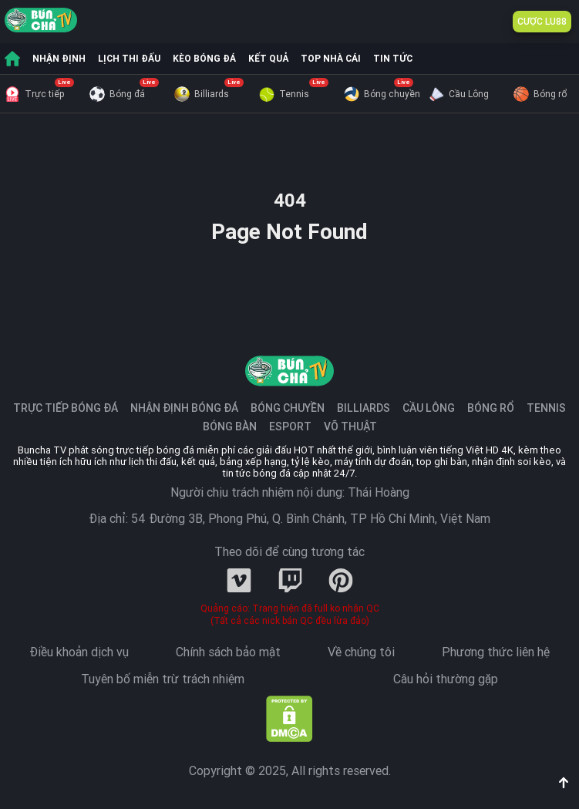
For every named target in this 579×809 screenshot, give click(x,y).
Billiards (201, 94)
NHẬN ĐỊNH (59, 58)
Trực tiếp (35, 94)
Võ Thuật (350, 426)
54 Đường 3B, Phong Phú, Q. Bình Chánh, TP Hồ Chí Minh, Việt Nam (310, 518)
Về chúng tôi (361, 652)
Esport (290, 426)
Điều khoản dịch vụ (79, 652)
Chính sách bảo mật (228, 652)
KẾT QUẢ (268, 58)
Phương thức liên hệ (496, 652)
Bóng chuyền (382, 94)
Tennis (284, 94)
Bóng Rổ (490, 408)
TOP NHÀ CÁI (331, 58)
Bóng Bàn (230, 426)
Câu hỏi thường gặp (445, 679)
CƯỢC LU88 (542, 21)
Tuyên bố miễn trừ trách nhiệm (162, 679)
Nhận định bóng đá (184, 408)
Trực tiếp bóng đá (65, 408)
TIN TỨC (392, 58)
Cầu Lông (459, 94)
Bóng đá (117, 94)
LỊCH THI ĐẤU (129, 58)
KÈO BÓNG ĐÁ (204, 58)
